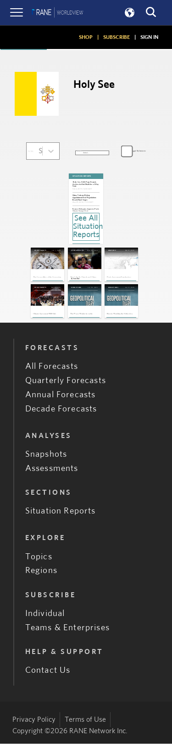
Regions (41, 572)
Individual (45, 615)
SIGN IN (149, 37)
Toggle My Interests (138, 151)
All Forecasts (51, 368)
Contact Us (48, 672)
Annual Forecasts (60, 396)
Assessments (51, 470)
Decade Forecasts (61, 410)
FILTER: (30, 151)
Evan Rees (78, 280)
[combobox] (39, 151)
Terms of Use (85, 721)
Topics (38, 558)
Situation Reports (60, 513)
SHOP (86, 37)
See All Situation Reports (86, 226)
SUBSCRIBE (116, 37)
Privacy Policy (33, 721)
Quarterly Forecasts (65, 382)
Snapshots (46, 456)
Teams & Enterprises (67, 629)
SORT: (79, 151)
